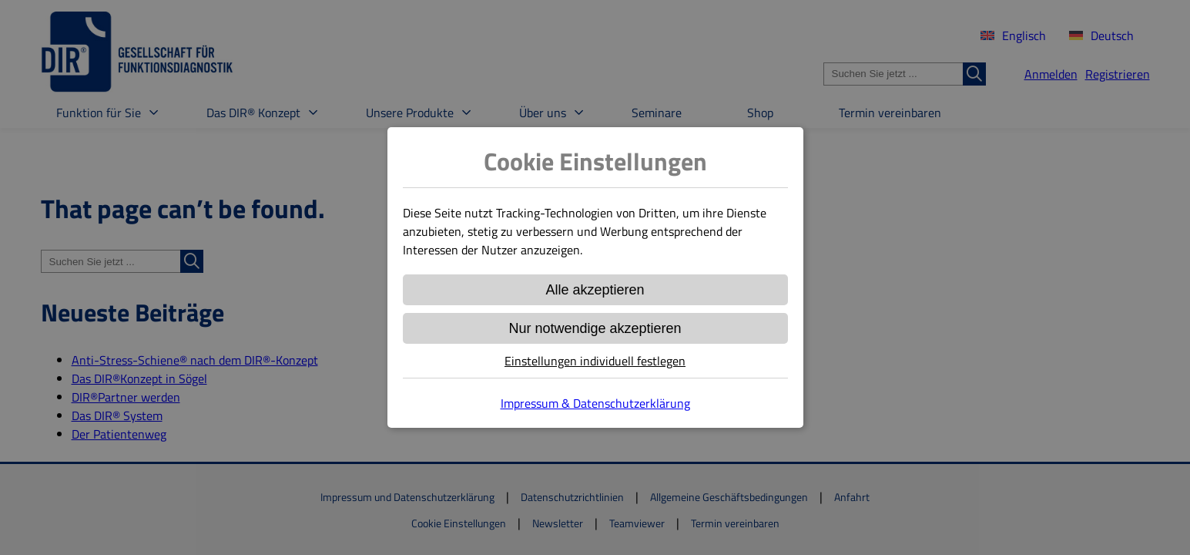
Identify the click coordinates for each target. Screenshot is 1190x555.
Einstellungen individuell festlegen (595, 361)
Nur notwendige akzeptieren (594, 328)
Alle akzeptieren (594, 290)
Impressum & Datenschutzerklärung (595, 403)
